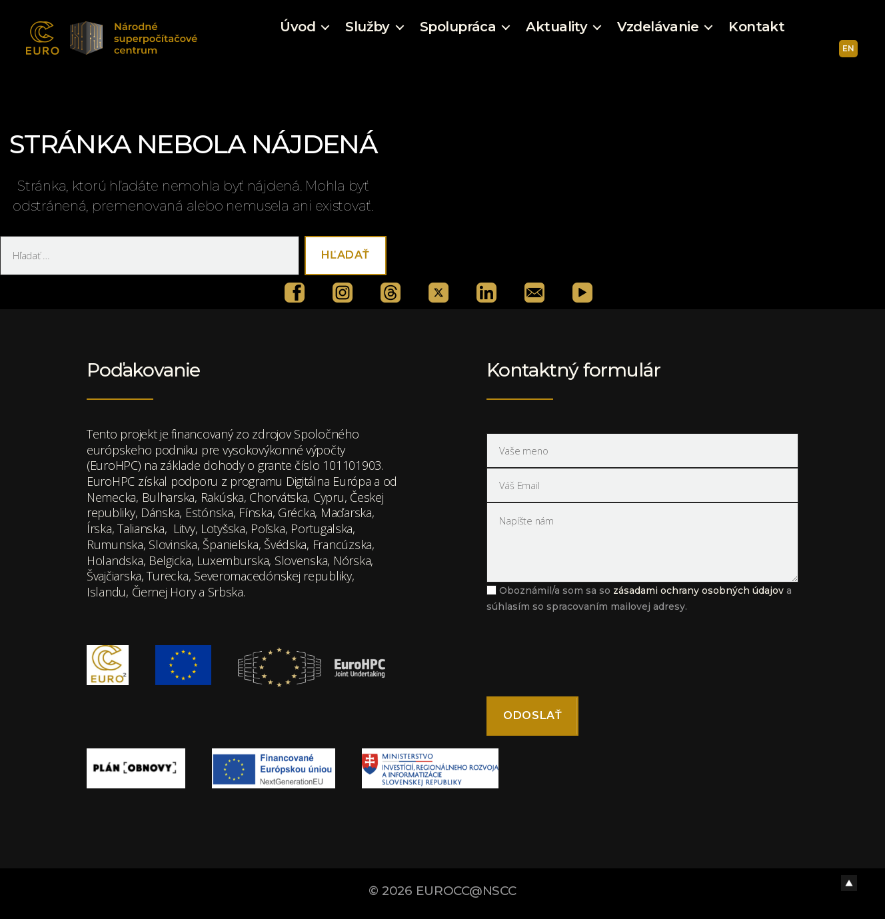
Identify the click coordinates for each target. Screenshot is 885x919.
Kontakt (756, 27)
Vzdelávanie (657, 27)
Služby (367, 27)
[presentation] (587, 654)
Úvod (297, 27)
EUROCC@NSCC (466, 890)
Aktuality (556, 27)
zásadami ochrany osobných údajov (698, 590)
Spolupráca (458, 27)
